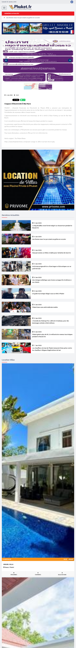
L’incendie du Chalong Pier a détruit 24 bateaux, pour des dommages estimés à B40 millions (52, 320)
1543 (16, 95)
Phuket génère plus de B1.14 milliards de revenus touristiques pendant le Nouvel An (52, 334)
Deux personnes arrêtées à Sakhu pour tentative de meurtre (52, 251)
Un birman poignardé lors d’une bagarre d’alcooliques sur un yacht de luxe (52, 266)
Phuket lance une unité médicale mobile (52, 306)
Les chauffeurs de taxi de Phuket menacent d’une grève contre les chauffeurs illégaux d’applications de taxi (52, 348)
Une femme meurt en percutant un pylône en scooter (23, 18)
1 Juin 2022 (8, 95)
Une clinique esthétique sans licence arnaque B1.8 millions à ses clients (52, 280)
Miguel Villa (8, 564)
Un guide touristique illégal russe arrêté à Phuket (52, 292)
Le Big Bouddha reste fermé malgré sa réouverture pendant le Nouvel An (52, 225)
